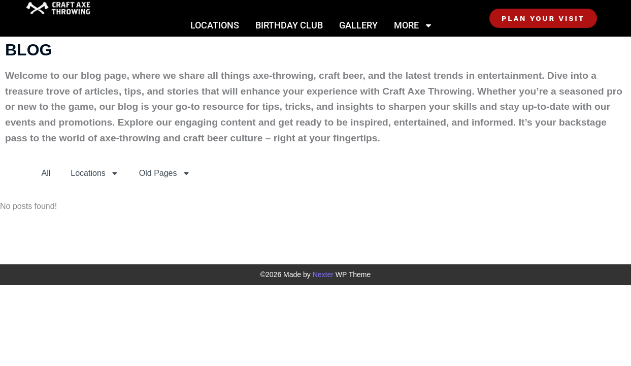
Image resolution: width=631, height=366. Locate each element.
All (46, 173)
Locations (214, 25)
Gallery (358, 25)
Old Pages (164, 173)
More (413, 25)
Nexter (323, 274)
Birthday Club (289, 25)
